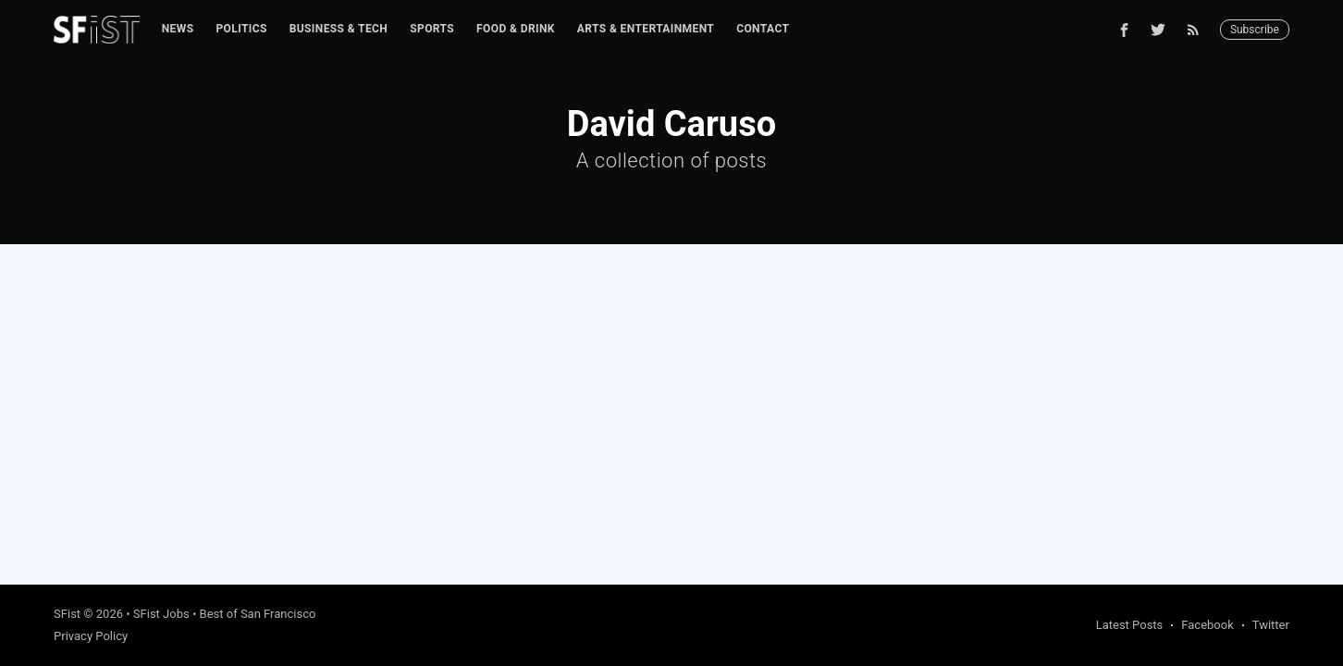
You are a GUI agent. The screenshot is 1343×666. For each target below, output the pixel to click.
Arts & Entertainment (645, 28)
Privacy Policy (91, 636)
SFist (67, 614)
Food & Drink (515, 28)
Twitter (1270, 625)
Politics (241, 28)
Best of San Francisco (258, 614)
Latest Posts (1130, 625)
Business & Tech (339, 28)
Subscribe (1254, 29)
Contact (762, 28)
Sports (432, 28)
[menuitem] (178, 29)
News (178, 28)
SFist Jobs (161, 614)
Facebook (1207, 625)
